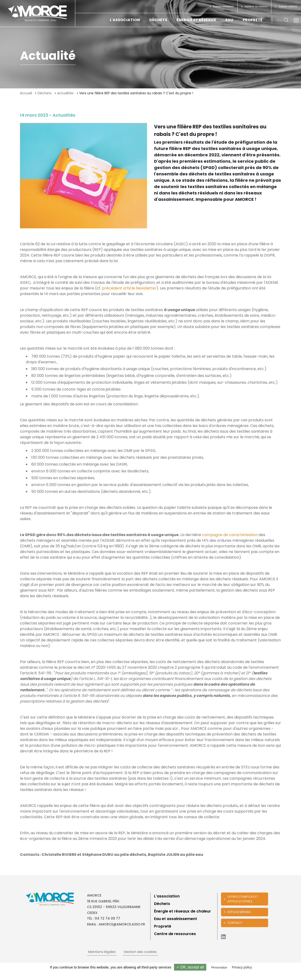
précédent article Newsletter (129, 288)
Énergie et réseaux (196, 20)
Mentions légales (102, 951)
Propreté (252, 20)
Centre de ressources (175, 933)
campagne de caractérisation (230, 534)
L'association (125, 20)
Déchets (158, 20)
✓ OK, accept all (190, 967)
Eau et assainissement (175, 918)
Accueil (26, 93)
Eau (229, 20)
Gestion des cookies (140, 951)
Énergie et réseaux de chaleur (182, 911)
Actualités (65, 93)
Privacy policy (242, 967)
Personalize (219, 967)
